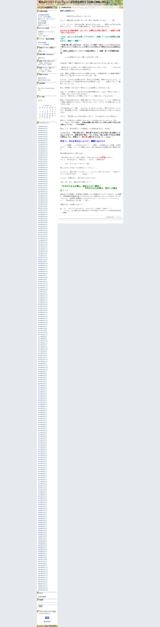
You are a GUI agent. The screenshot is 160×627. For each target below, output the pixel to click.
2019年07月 (41, 292)
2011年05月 (41, 475)
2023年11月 (41, 186)
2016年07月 (41, 365)
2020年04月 (41, 273)
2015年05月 (41, 394)
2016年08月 (41, 363)
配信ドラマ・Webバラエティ (47, 19)
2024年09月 (41, 165)
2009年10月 (41, 514)
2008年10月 (41, 539)
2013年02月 (41, 439)
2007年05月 (41, 573)
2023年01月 (41, 206)
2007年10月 (41, 563)
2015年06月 (41, 392)
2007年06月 (41, 571)
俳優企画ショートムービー (46, 32)
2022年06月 (41, 220)
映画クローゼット (43, 25)
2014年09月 (41, 404)
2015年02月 (41, 398)
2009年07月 (41, 520)
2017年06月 (41, 343)
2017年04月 (41, 347)
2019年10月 (41, 286)
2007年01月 (41, 582)
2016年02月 (41, 375)
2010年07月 (41, 496)
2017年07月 (41, 341)
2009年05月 (41, 524)
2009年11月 (41, 512)
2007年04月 (41, 576)
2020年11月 (41, 259)
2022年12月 (41, 208)
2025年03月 (41, 153)
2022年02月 (41, 228)
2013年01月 (41, 441)
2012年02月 (41, 459)
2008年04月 (41, 551)
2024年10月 (41, 163)
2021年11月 (41, 235)
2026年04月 (41, 126)
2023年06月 (41, 196)
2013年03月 (41, 437)
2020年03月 (41, 275)
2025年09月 (41, 141)
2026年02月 (41, 130)
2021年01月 (41, 255)
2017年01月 (41, 353)
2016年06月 (41, 367)
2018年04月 (41, 322)
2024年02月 (41, 179)
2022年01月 (41, 230)
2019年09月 (41, 288)
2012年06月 (41, 453)
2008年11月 (41, 537)
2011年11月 (41, 465)
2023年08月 (41, 192)
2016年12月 (41, 355)
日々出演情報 (42, 21)
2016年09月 (41, 361)
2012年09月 (41, 447)
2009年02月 (41, 531)
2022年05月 (41, 222)
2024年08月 (41, 167)
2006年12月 (41, 584)
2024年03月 (41, 177)
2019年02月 (41, 302)
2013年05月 (41, 433)
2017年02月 (41, 351)
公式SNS (40, 34)
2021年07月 (41, 243)
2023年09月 (41, 190)
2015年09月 (41, 386)
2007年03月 (41, 578)
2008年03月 (41, 553)
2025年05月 (41, 149)
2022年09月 (41, 214)
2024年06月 (41, 171)
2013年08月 (41, 426)
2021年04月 (41, 249)
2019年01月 (41, 304)
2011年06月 (41, 473)
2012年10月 (41, 445)
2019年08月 (41, 290)
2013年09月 (41, 424)
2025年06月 (41, 147)
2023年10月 (41, 188)
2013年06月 (41, 431)
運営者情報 (47, 621)
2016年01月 (41, 377)
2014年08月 (41, 406)
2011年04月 (41, 478)
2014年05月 (41, 412)
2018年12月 (41, 306)
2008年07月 (41, 545)
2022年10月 (41, 212)
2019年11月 (41, 284)
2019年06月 (41, 294)
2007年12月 (41, 559)
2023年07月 (41, 194)
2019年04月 (41, 298)
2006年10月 (41, 588)
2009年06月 (41, 522)
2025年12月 (41, 134)
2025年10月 (41, 139)
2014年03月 (41, 414)
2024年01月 (41, 181)
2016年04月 (41, 371)
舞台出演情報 (42, 42)
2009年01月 (41, 533)
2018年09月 (41, 312)
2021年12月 (41, 232)
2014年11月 (41, 402)
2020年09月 (41, 263)
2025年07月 (41, 145)
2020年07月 (41, 267)
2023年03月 (41, 202)
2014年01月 (41, 418)
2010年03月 (41, 504)
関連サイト (41, 51)
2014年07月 (41, 408)
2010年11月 (41, 488)
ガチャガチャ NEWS (44, 64)
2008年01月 (41, 557)
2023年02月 (41, 204)
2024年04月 (41, 175)
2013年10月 (41, 422)
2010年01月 (41, 508)
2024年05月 (41, 173)
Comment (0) (110, 217)
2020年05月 (41, 271)
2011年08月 (41, 469)
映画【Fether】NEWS (44, 80)
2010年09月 (41, 492)
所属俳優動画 (42, 597)
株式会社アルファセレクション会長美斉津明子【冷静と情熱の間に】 (74, 2)
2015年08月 (41, 388)
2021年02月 (41, 253)
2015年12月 (41, 379)
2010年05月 (41, 500)
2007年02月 (41, 580)
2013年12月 (41, 420)
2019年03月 (41, 300)
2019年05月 (41, 296)
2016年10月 (41, 359)
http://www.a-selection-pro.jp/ (46, 88)
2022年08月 (41, 216)
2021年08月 (41, 241)
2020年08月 (41, 265)
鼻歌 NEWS (41, 58)
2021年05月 (41, 247)
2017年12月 (41, 330)
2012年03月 (41, 457)
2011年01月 (41, 484)
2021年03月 (41, 251)
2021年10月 (41, 237)
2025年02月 (41, 155)
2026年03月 (41, 128)
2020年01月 (41, 279)
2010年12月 (41, 486)
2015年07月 (41, 390)
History (40, 100)
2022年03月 (41, 226)
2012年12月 (41, 443)
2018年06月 (41, 318)
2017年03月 (41, 349)
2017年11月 (41, 333)
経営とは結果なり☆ (67, 11)
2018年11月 (41, 308)
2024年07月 (41, 169)
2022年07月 (41, 218)
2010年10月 (41, 490)
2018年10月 (41, 310)
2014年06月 (41, 410)
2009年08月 (41, 518)
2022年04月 (41, 224)
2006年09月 (41, 590)
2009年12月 (41, 510)
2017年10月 (41, 335)
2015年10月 (41, 384)
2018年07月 (41, 316)
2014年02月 (41, 416)
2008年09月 (41, 541)
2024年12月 (41, 159)
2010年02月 (41, 506)
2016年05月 (41, 369)
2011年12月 (41, 463)
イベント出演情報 (43, 44)
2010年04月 (41, 502)
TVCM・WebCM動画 (44, 17)
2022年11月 (41, 210)
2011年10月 (41, 467)
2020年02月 (41, 277)
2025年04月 (41, 151)
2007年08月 (41, 567)
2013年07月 (41, 428)
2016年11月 (41, 357)
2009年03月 (41, 529)
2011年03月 (41, 480)
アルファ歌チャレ (43, 36)
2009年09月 (41, 516)
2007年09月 (41, 565)
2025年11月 (41, 136)
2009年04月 (41, 527)
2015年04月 (41, 396)
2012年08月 (41, 449)
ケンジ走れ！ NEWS (44, 71)
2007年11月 (41, 561)
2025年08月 (41, 143)
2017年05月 (41, 345)
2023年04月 (41, 200)
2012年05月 (41, 455)
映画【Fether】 (42, 78)
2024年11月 (41, 161)
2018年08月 (41, 314)
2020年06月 (41, 269)
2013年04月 (41, 435)
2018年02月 (41, 326)
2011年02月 (41, 482)
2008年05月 (41, 549)
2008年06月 (41, 547)
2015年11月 (41, 382)
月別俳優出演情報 (43, 15)
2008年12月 (41, 535)
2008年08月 (41, 543)
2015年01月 (41, 400)
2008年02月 (41, 555)
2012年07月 (41, 451)
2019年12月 (41, 281)
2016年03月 (41, 373)
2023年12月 (41, 183)
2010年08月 (41, 494)
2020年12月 (41, 257)
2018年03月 (41, 324)
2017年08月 (41, 339)
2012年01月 (41, 461)
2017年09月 (41, 337)
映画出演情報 (42, 23)
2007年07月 (41, 569)
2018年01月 (41, 328)
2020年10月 (41, 261)
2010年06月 (41, 498)
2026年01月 (41, 132)
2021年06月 (41, 245)
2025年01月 (41, 157)
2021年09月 (41, 239)
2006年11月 (41, 586)
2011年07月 (41, 471)
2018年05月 (41, 320)
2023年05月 (41, 198)
